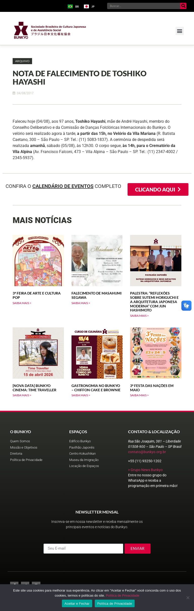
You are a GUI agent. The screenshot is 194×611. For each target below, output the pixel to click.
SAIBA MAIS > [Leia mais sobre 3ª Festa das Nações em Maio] (139, 395)
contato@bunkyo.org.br (147, 452)
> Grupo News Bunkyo (145, 470)
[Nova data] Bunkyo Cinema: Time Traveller (34, 387)
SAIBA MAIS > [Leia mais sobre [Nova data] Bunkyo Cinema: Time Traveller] (22, 395)
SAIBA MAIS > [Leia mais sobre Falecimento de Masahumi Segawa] (80, 303)
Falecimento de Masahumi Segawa (96, 295)
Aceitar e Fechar (76, 603)
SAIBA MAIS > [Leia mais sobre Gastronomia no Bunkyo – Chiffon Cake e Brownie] (80, 395)
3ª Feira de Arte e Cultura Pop (37, 295)
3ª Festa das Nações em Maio (152, 387)
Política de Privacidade (122, 595)
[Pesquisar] (183, 6)
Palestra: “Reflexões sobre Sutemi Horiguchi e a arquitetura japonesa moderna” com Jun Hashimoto (154, 301)
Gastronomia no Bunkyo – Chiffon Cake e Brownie (95, 387)
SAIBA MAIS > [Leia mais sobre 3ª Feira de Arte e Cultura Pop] (22, 303)
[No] (187, 597)
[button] (180, 31)
